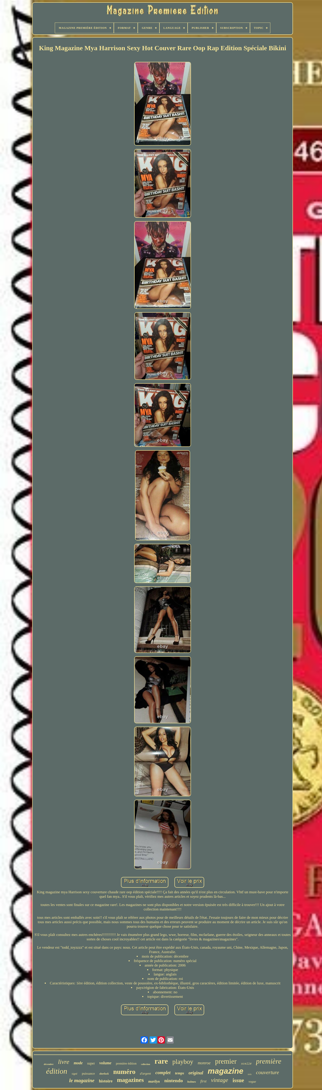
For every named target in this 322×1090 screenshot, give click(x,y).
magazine (226, 1071)
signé (74, 1073)
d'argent (145, 1073)
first (203, 1081)
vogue (252, 1081)
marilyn (154, 1081)
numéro (124, 1071)
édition (56, 1071)
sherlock (104, 1073)
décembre (48, 1064)
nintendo (173, 1080)
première (268, 1061)
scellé (246, 1063)
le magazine (81, 1080)
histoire (105, 1081)
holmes (191, 1081)
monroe (204, 1063)
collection (145, 1064)
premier (226, 1061)
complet (163, 1072)
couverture (267, 1072)
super (91, 1063)
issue (238, 1080)
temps (179, 1073)
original (196, 1072)
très (250, 1074)
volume (105, 1063)
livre (63, 1061)
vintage (219, 1080)
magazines (130, 1080)
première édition (126, 1063)
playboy (182, 1061)
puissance (88, 1073)
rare (161, 1061)
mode (78, 1063)
